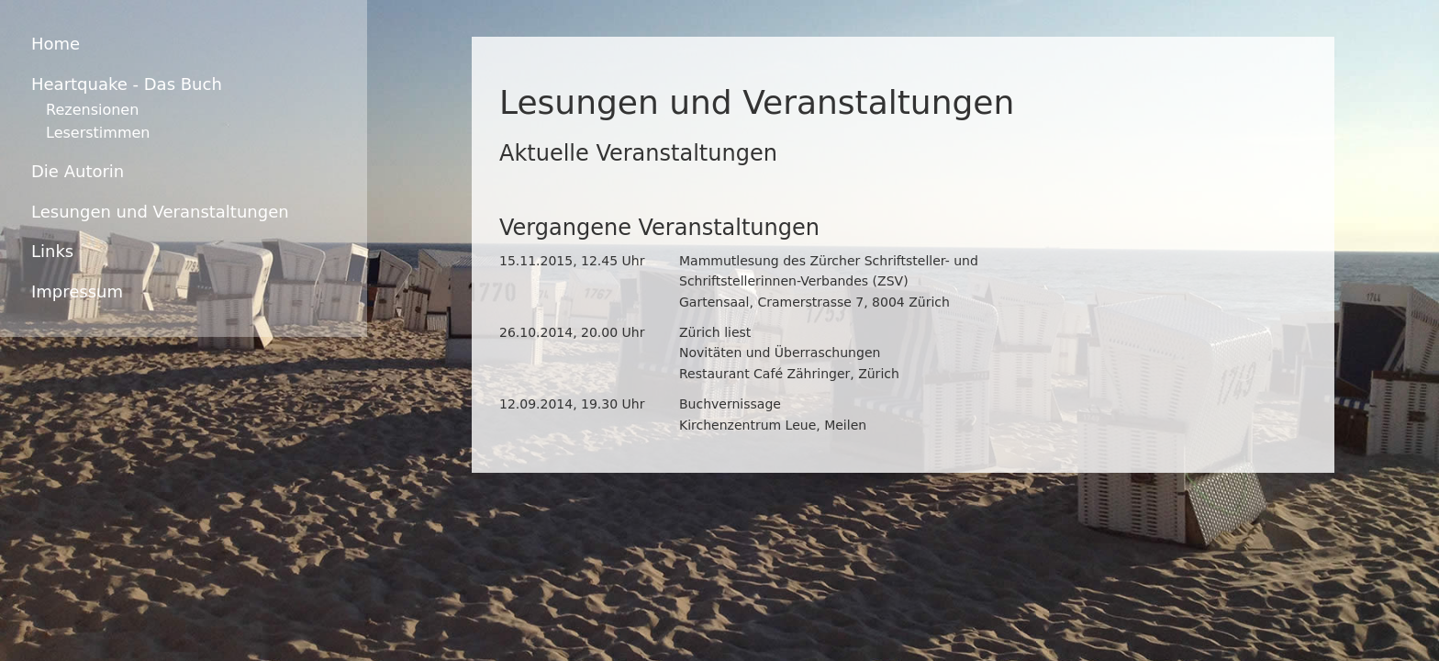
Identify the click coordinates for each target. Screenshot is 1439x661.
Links (52, 251)
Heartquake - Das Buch (126, 84)
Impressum (77, 291)
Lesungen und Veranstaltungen (160, 211)
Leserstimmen (98, 132)
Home (55, 43)
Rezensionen (92, 109)
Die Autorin (77, 171)
